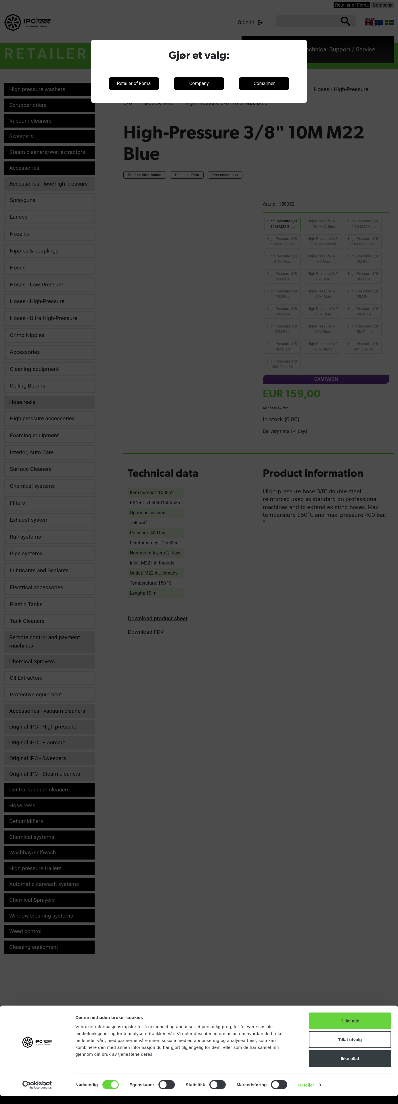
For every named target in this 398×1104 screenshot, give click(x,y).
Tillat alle (350, 1028)
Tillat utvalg (350, 1047)
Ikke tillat (350, 1066)
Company (199, 83)
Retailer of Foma (134, 83)
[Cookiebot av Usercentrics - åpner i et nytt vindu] (37, 1092)
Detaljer (306, 1092)
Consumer (264, 83)
